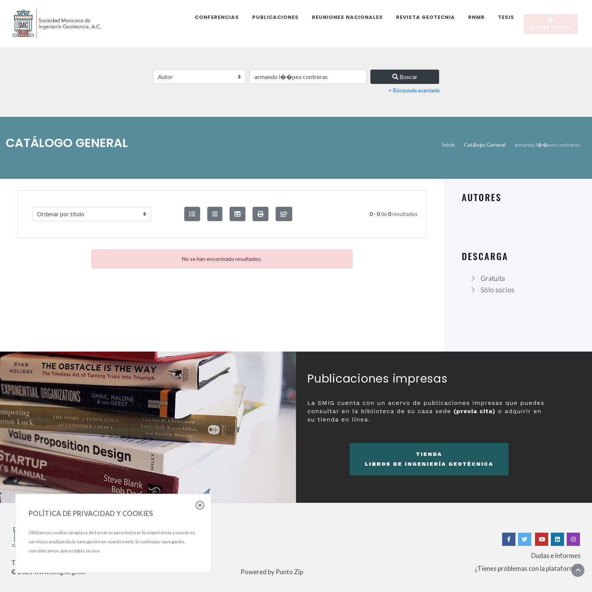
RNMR (476, 17)
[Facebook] (508, 539)
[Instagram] (573, 539)
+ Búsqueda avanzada (413, 90)
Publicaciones (275, 17)
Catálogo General (485, 144)
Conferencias (217, 17)
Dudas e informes (556, 555)
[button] (260, 214)
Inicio (448, 144)
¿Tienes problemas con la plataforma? (528, 568)
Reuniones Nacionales (347, 17)
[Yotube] (541, 539)
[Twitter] (525, 539)
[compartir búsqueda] (284, 214)
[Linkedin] (557, 539)
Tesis (506, 17)
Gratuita (493, 278)
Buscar (405, 76)
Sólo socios (498, 290)
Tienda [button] (429, 460)
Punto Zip (289, 572)
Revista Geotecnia (425, 17)
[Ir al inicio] (577, 570)
